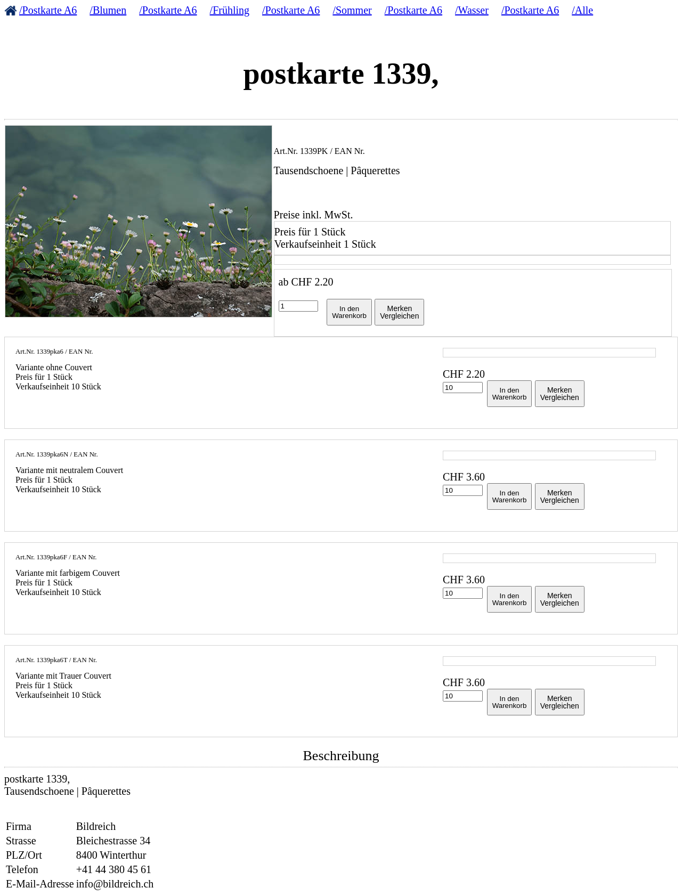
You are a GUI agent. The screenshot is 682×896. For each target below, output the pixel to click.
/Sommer (351, 10)
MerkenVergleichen (399, 312)
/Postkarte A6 (48, 10)
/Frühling (229, 10)
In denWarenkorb (349, 312)
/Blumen (108, 10)
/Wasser (472, 10)
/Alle (582, 10)
